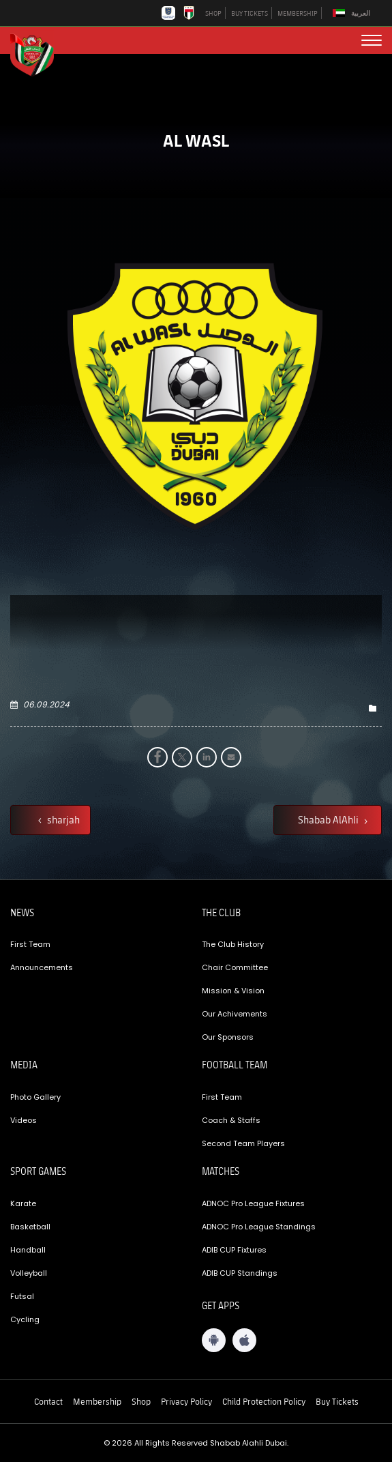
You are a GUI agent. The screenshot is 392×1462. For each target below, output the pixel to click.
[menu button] (371, 40)
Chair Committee (235, 967)
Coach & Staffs (231, 1120)
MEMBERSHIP (297, 13)
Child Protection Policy (263, 1401)
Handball (28, 1249)
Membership (97, 1401)
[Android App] (214, 1340)
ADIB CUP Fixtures (234, 1249)
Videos (23, 1120)
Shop (141, 1401)
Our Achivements (234, 1013)
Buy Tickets (337, 1401)
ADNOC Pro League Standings (259, 1226)
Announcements (41, 967)
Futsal (22, 1296)
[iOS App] (244, 1340)
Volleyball (28, 1273)
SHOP (213, 13)
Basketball (30, 1226)
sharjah (62, 819)
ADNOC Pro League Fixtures (253, 1203)
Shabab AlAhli (329, 819)
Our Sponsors (228, 1037)
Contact (48, 1401)
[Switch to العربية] (353, 13)
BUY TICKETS (249, 13)
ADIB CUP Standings (239, 1273)
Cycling (25, 1319)
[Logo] (37, 53)
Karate (23, 1203)
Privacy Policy (186, 1401)
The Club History (233, 944)
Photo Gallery (35, 1097)
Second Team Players (243, 1143)
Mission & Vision (233, 990)
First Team (30, 944)
